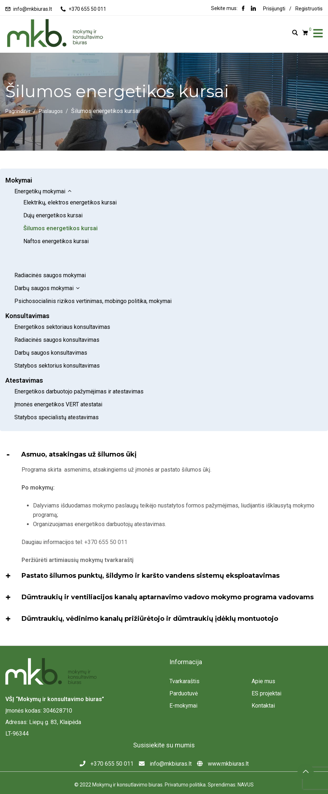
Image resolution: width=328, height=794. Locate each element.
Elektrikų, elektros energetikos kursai (70, 202)
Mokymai (18, 180)
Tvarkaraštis (184, 661)
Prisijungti (274, 8)
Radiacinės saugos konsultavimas (56, 320)
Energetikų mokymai (43, 191)
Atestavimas (24, 361)
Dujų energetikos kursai (53, 215)
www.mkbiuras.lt (223, 744)
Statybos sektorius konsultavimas (57, 346)
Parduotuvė (183, 674)
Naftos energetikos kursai (56, 241)
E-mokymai (183, 686)
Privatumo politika (185, 765)
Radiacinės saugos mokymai (50, 255)
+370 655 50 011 (87, 9)
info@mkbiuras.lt (32, 9)
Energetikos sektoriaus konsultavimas (62, 307)
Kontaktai (263, 686)
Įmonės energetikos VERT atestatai (59, 385)
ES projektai (266, 674)
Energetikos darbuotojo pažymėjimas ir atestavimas (79, 372)
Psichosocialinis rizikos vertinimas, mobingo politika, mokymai (93, 281)
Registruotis (309, 8)
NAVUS (246, 765)
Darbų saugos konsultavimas (50, 333)
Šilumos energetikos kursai (60, 228)
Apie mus (263, 661)
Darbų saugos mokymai (47, 268)
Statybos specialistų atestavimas (56, 397)
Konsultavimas (27, 296)
